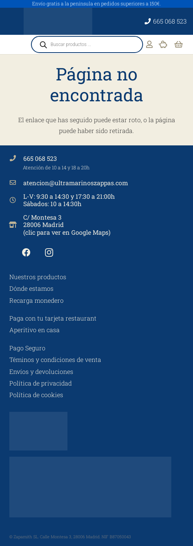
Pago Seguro (27, 348)
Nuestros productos (37, 277)
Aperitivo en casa (34, 330)
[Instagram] (49, 252)
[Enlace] (149, 44)
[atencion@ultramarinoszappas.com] (16, 182)
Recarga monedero (36, 300)
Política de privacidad (40, 383)
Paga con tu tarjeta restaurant (52, 318)
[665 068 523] (16, 158)
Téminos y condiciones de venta (55, 359)
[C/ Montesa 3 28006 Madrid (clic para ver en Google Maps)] (16, 225)
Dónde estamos (31, 288)
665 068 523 (40, 158)
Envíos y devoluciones (41, 371)
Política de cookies (36, 395)
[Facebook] (26, 252)
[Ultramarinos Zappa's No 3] (58, 21)
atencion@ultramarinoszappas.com (75, 183)
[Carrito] (179, 44)
